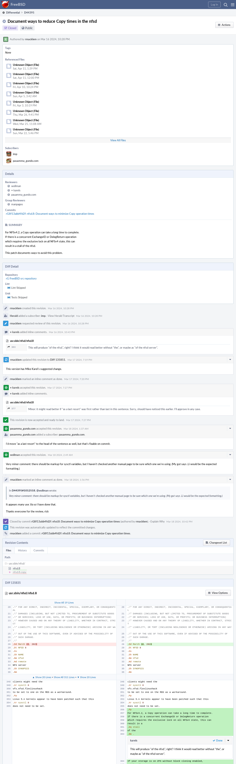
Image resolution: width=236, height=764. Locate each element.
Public (29, 28)
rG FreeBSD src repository (21, 278)
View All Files (118, 140)
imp (15, 154)
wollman (16, 186)
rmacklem (31, 39)
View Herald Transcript (61, 316)
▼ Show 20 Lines (86, 677)
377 (12, 408)
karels (15, 190)
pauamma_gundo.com (25, 161)
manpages (17, 204)
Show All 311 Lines (64, 677)
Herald (14, 316)
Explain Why (157, 521)
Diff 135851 (57, 359)
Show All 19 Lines (64, 602)
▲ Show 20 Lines (41, 677)
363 (12, 347)
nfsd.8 (16, 568)
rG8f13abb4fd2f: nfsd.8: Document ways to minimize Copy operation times (50, 214)
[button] (232, 4)
